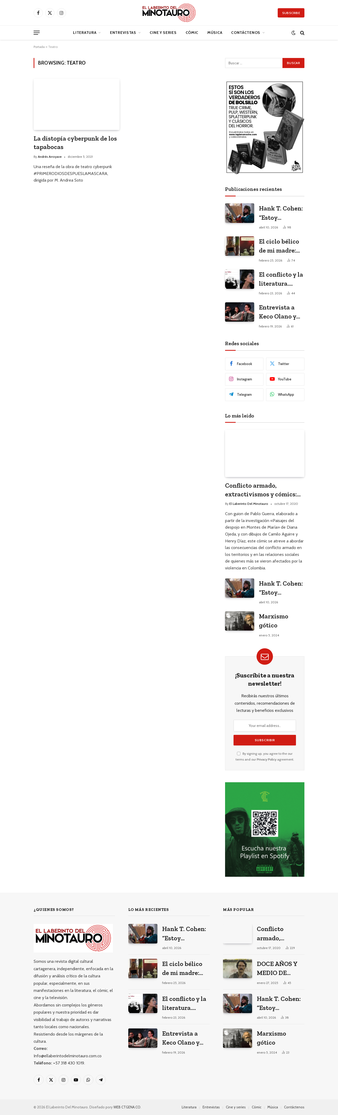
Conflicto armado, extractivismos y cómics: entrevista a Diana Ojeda (261, 490)
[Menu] (37, 33)
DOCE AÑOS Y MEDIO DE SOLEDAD (277, 969)
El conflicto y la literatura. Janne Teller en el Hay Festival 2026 (281, 279)
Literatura (84, 32)
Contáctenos (245, 32)
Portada (39, 47)
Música (214, 32)
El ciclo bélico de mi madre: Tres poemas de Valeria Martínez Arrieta (281, 246)
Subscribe (291, 13)
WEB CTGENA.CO (126, 1107)
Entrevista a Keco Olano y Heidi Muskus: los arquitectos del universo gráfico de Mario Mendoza (281, 312)
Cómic (192, 32)
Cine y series (163, 32)
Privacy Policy (266, 759)
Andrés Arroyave (50, 157)
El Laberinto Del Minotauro (248, 504)
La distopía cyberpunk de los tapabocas (75, 142)
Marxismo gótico (273, 620)
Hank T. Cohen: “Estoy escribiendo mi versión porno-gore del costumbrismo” (281, 213)
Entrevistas (123, 32)
